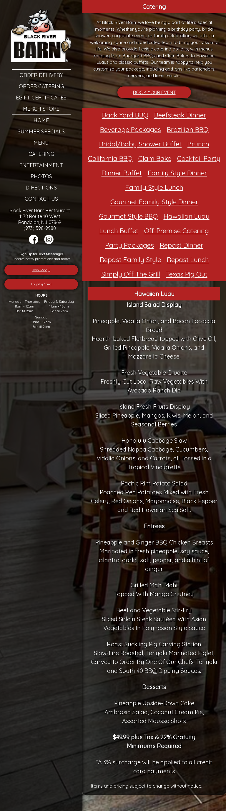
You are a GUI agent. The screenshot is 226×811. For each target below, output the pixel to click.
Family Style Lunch (154, 187)
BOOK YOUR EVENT (154, 92)
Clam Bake (154, 158)
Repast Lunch (188, 259)
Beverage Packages (130, 129)
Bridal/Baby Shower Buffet (140, 144)
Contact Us (41, 198)
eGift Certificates (41, 97)
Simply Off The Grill (130, 274)
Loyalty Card (41, 284)
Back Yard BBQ (125, 115)
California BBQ (110, 158)
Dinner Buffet (122, 173)
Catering (41, 154)
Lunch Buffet (118, 230)
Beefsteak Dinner (180, 115)
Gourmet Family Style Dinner (154, 201)
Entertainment (41, 165)
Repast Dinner (181, 245)
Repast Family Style (130, 259)
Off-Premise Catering (176, 230)
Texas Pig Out (186, 274)
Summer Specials (41, 131)
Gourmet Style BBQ (128, 216)
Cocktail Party (198, 158)
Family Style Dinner (177, 173)
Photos (41, 176)
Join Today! (41, 270)
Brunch (198, 144)
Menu (41, 142)
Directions (41, 187)
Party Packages (129, 245)
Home (41, 120)
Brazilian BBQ (187, 129)
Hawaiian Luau (187, 216)
